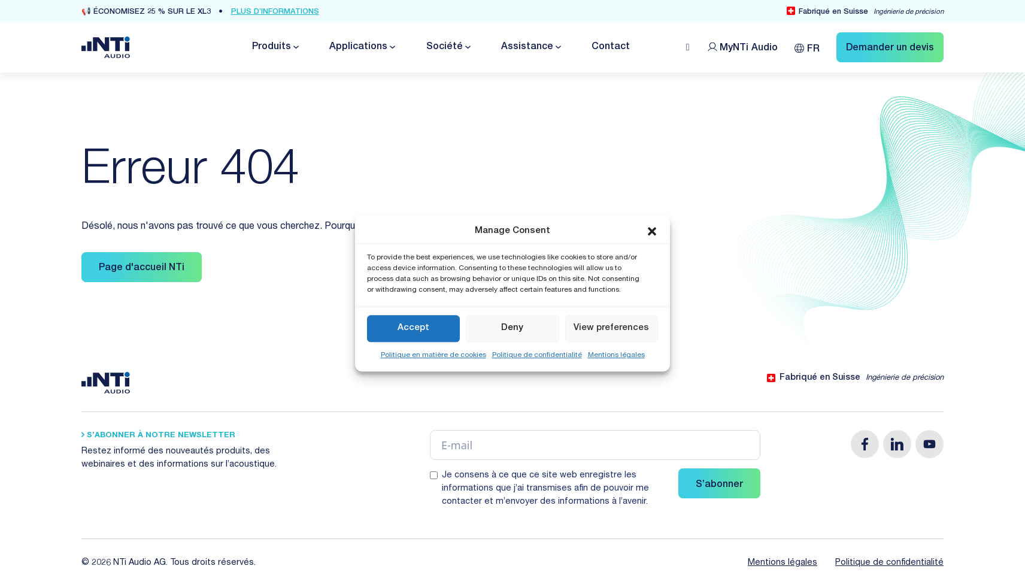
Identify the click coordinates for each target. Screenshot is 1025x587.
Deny (512, 327)
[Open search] (688, 47)
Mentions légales (616, 355)
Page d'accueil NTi (141, 268)
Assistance (527, 47)
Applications (358, 47)
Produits (271, 47)
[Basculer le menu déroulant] (295, 47)
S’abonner (719, 485)
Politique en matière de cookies (433, 355)
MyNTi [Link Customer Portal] (749, 48)
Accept (413, 327)
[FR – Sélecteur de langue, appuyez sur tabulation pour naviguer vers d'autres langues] (807, 47)
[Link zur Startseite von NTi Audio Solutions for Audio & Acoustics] (105, 48)
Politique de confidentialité (537, 355)
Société (444, 47)
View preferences (611, 327)
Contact (611, 47)
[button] (652, 232)
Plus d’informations (275, 12)
